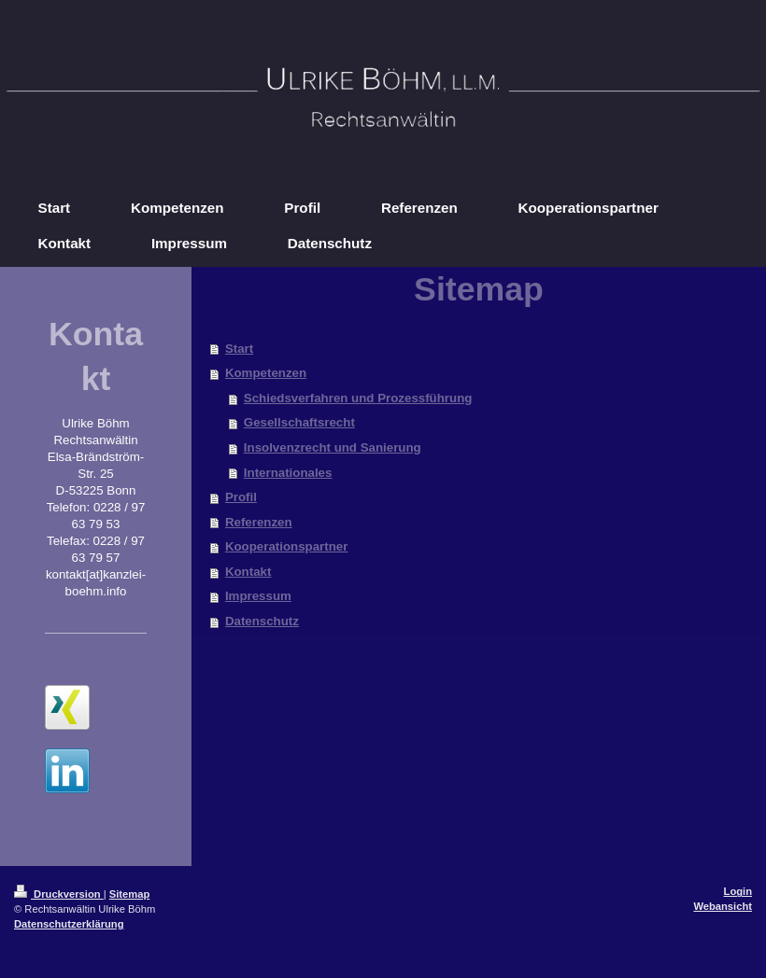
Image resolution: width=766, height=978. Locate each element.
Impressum (258, 596)
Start (239, 349)
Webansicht (722, 906)
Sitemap (129, 894)
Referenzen (258, 522)
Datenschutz (262, 621)
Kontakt (248, 572)
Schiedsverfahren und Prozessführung (358, 398)
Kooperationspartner (286, 546)
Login (738, 891)
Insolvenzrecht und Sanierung (332, 447)
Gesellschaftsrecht (299, 422)
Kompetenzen (265, 373)
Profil (241, 497)
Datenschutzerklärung (69, 923)
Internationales (288, 473)
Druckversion (59, 894)
